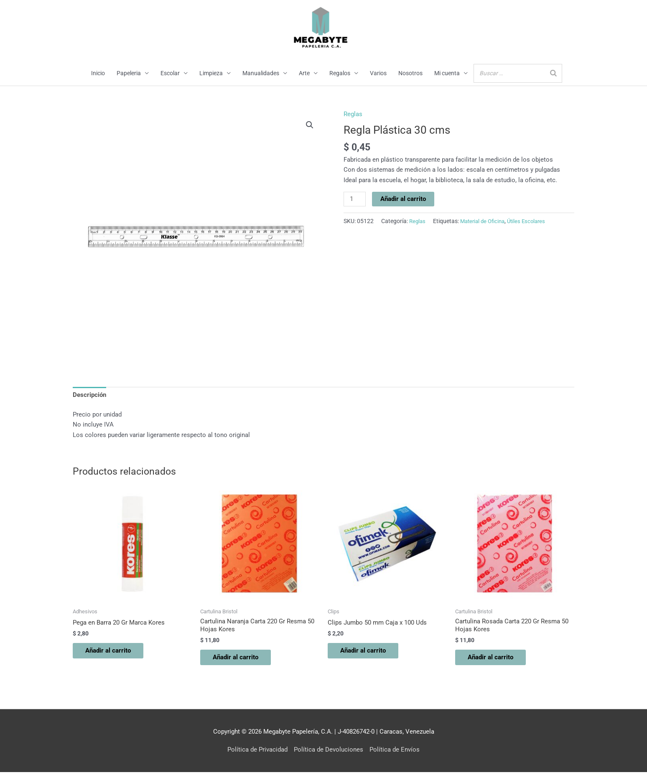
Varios (378, 73)
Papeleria (129, 73)
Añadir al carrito (403, 199)
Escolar (170, 73)
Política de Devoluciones (328, 752)
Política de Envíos (394, 752)
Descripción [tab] (89, 395)
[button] (309, 125)
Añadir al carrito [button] (112, 652)
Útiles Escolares (532, 221)
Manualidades (260, 73)
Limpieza (211, 73)
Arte (304, 73)
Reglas (353, 114)
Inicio (98, 73)
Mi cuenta (447, 73)
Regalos (339, 73)
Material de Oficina (485, 221)
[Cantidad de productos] (355, 199)
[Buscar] (553, 73)
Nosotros (410, 73)
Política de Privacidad (257, 752)
